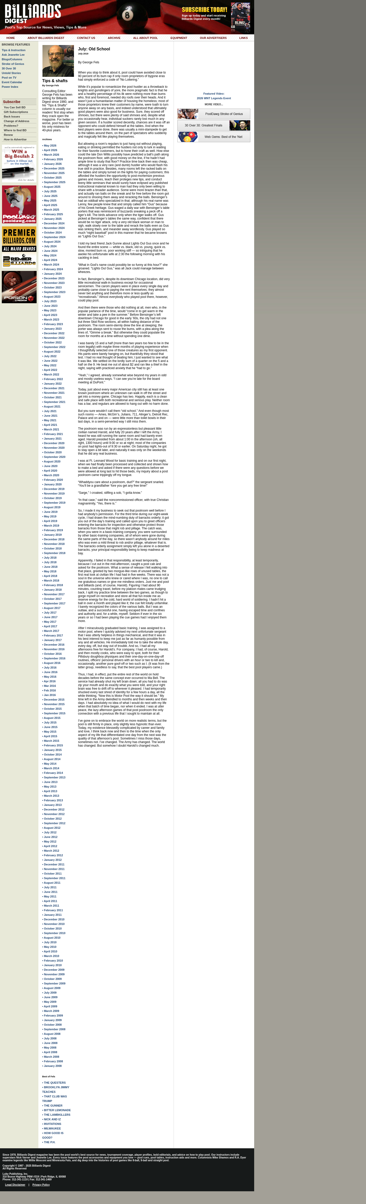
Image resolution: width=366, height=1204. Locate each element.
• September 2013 (53, 777)
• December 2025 (53, 168)
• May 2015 (49, 731)
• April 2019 (49, 521)
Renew (8, 134)
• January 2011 (52, 914)
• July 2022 (49, 356)
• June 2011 (49, 891)
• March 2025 (50, 209)
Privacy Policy (41, 1184)
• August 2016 (51, 662)
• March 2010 (50, 956)
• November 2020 (53, 447)
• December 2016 (53, 644)
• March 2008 (50, 1056)
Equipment (179, 37)
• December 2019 (53, 488)
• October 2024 (52, 232)
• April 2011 (49, 901)
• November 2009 (53, 974)
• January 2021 (52, 438)
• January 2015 (52, 749)
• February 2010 (52, 960)
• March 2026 (50, 154)
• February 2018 (52, 585)
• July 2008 (49, 1038)
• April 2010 (49, 951)
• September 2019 (53, 502)
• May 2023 (49, 310)
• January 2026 (52, 163)
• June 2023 (49, 305)
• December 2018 (53, 539)
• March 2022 (50, 374)
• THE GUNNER (52, 1105)
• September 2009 (53, 983)
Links (243, 37)
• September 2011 (53, 878)
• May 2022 (49, 365)
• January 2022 (52, 383)
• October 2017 (52, 598)
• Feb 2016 (49, 690)
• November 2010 (53, 923)
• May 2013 (49, 786)
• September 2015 (53, 713)
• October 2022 (52, 342)
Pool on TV (9, 77)
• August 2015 (51, 717)
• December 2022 (53, 333)
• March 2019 (50, 525)
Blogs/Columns (12, 59)
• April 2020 (49, 470)
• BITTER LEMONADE (56, 1110)
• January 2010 (52, 965)
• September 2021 (53, 401)
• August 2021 (51, 406)
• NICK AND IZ (51, 1119)
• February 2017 (52, 635)
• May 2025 (49, 200)
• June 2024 (49, 250)
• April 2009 (49, 1006)
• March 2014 (50, 768)
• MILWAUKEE (51, 1128)
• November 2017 (53, 594)
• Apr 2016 (49, 681)
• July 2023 (49, 301)
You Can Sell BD (14, 107)
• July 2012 (49, 832)
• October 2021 (52, 397)
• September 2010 (53, 933)
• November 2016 (53, 649)
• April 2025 (49, 205)
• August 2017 (51, 608)
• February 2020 (52, 479)
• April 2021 (49, 424)
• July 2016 (49, 667)
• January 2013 (52, 804)
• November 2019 (53, 493)
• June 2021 (49, 415)
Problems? (11, 125)
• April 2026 (49, 150)
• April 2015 (49, 736)
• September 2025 (53, 182)
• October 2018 (52, 548)
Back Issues (12, 116)
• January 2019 (52, 534)
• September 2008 (53, 1029)
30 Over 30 (9, 68)
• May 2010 (49, 946)
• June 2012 (49, 836)
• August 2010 (51, 937)
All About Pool (145, 37)
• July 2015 (49, 722)
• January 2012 (52, 859)
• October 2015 (52, 708)
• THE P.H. (48, 1142)
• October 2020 (52, 452)
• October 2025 (52, 177)
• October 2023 (52, 287)
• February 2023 (52, 324)
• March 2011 (50, 905)
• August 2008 (51, 1033)
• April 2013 (49, 791)
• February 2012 (52, 855)
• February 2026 (52, 159)
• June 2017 (49, 617)
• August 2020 (51, 461)
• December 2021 (53, 388)
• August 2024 (51, 241)
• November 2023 (53, 282)
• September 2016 (53, 658)
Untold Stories (11, 73)
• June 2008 (49, 1043)
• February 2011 (52, 910)
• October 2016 (52, 653)
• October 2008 (52, 1024)
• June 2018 (49, 566)
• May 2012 (49, 841)
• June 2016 (49, 672)
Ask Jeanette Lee (13, 54)
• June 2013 (49, 782)
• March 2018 (50, 580)
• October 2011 (52, 873)
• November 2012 (53, 814)
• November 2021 (53, 392)
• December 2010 (53, 919)
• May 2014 (49, 763)
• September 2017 (53, 603)
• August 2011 (51, 882)
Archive (114, 37)
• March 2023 (50, 319)
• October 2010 (52, 928)
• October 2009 (52, 978)
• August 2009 (51, 988)
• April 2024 (49, 260)
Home (10, 37)
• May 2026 (49, 145)
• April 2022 (49, 369)
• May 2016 (49, 676)
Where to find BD (15, 130)
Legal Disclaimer (15, 1184)
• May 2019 (49, 516)
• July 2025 (49, 191)
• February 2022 (52, 379)
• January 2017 (52, 640)
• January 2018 (52, 589)
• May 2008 (49, 1047)
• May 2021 (49, 420)
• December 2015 (53, 699)
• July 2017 (49, 612)
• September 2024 (53, 237)
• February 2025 (52, 214)
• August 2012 (51, 827)
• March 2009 (50, 1010)
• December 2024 (53, 223)
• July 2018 (49, 557)
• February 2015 (52, 745)
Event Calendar (12, 82)
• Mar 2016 (49, 685)
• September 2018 (53, 553)
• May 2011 (49, 896)
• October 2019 (52, 498)
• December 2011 (53, 864)
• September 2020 (53, 456)
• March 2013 (50, 795)
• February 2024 (52, 269)
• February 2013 (52, 800)
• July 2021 (49, 411)
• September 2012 (53, 823)
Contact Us (86, 37)
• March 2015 (50, 740)
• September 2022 (53, 347)
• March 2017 (50, 630)
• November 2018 (53, 543)
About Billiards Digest (45, 37)
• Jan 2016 (49, 695)
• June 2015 (49, 727)
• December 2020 (53, 443)
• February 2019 (52, 530)
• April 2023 (49, 314)
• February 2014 (52, 772)
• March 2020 (50, 475)
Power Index (10, 86)
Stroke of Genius (13, 63)
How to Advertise (15, 139)
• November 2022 (53, 337)
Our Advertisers (213, 37)
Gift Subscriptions (16, 111)
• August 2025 (51, 186)
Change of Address (16, 121)
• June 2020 (49, 466)
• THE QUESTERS (54, 1082)
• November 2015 (53, 704)
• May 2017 (49, 621)
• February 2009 (52, 1015)
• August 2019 (51, 507)
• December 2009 (53, 969)
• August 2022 (51, 351)
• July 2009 (49, 992)
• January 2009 (52, 1020)
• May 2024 (49, 255)
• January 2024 (52, 273)
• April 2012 (49, 846)
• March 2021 (50, 429)
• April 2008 (49, 1052)
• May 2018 (49, 571)
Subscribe (11, 102)
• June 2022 (49, 360)
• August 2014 (51, 759)
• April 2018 (49, 575)
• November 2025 (53, 173)
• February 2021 (52, 434)
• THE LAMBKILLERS (56, 1114)
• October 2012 (52, 818)
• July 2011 (49, 887)
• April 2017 (49, 626)
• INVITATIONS (51, 1123)
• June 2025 (49, 195)
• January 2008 (52, 1065)
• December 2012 (53, 809)
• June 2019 (49, 511)
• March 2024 (50, 264)
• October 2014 (52, 754)
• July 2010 (49, 942)
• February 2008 (52, 1061)
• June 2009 (49, 997)
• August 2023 (51, 296)
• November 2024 (53, 227)
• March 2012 (50, 850)
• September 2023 (53, 292)
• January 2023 (52, 328)
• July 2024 (49, 246)
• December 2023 (53, 278)
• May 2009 (49, 1001)
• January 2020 (52, 484)
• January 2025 (52, 218)
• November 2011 (53, 869)
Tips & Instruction (13, 50)
